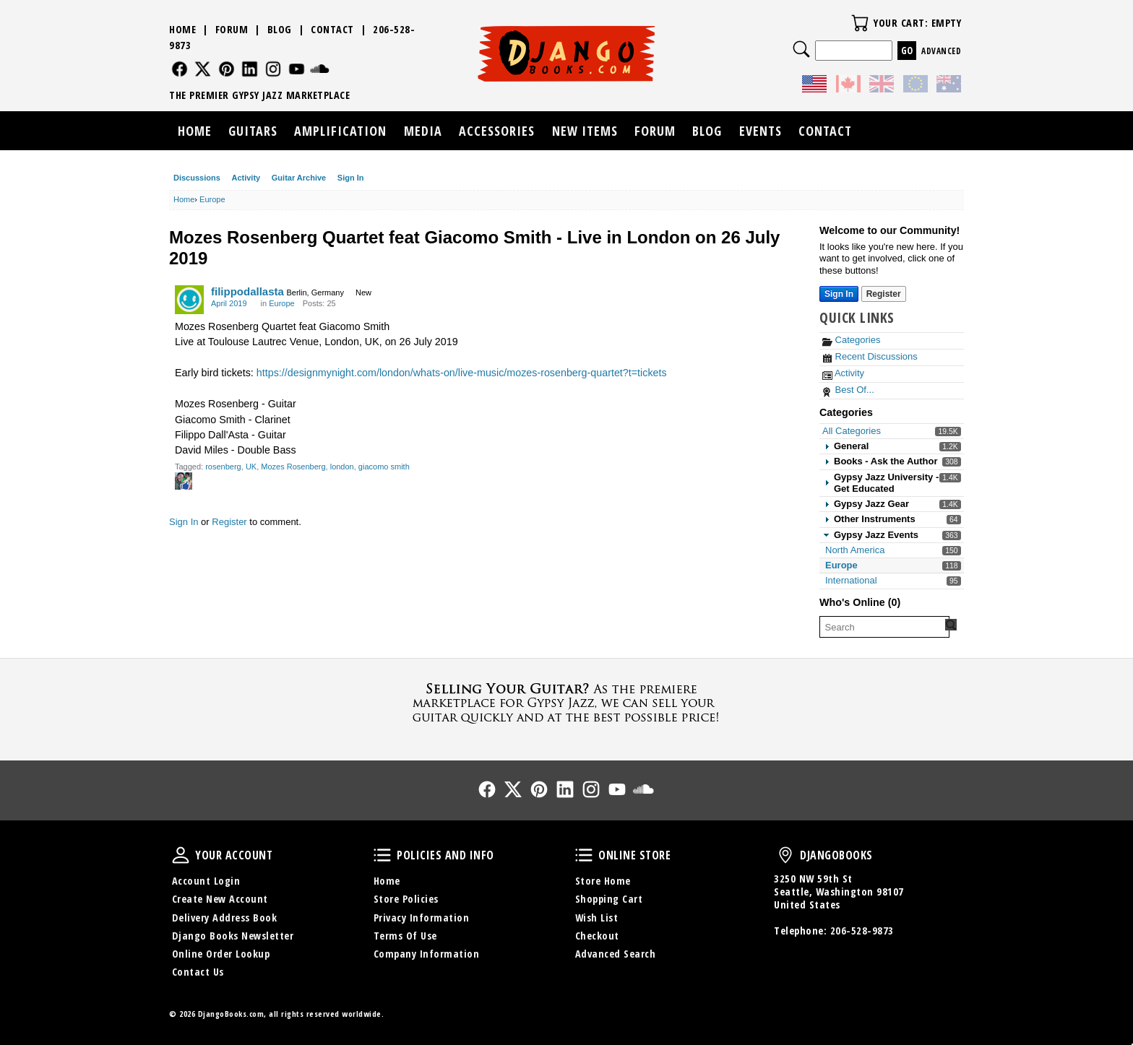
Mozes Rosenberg (293, 466)
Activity (245, 177)
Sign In (350, 177)
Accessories (497, 130)
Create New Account (220, 899)
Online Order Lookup (221, 954)
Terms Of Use (405, 935)
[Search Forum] (951, 624)
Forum (232, 29)
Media (423, 130)
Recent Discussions (870, 356)
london (342, 466)
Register (229, 521)
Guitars (252, 130)
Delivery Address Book (224, 917)
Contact (332, 29)
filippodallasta (247, 291)
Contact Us (198, 972)
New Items (585, 130)
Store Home (603, 881)
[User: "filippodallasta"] (189, 299)
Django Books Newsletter (233, 935)
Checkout (597, 935)
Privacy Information (422, 917)
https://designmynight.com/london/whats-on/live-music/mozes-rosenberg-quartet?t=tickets (462, 372)
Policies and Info (382, 855)
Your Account (180, 855)
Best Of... (848, 389)
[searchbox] (884, 627)
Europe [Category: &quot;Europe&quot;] (281, 303)
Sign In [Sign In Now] (838, 294)
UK (251, 466)
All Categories (851, 430)
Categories (851, 339)
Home (182, 29)
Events (760, 130)
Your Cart (859, 23)
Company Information (427, 954)
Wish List (597, 917)
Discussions (196, 177)
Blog (279, 29)
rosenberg (223, 466)
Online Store (583, 855)
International (851, 580)
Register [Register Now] (883, 294)
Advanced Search (615, 954)
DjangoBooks (785, 855)
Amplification (340, 130)
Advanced (941, 50)
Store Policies (406, 899)
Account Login (206, 881)
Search (801, 49)
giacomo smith (384, 466)
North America (854, 550)
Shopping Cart (609, 899)
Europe (841, 565)
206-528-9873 (862, 930)
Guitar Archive (299, 177)
